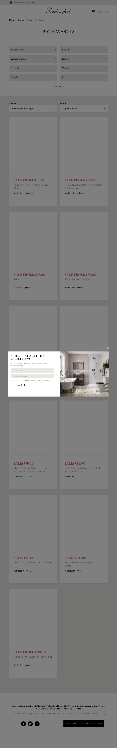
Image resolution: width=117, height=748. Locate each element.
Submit (21, 385)
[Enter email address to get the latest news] (32, 376)
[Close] (108, 348)
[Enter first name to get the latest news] (32, 370)
